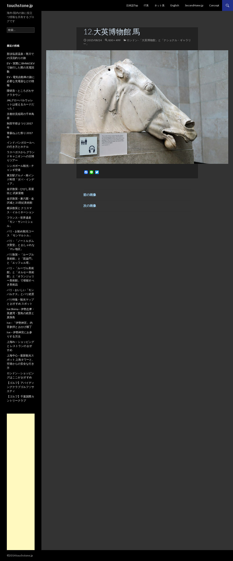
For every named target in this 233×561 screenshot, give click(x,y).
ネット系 (159, 5)
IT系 (146, 5)
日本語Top (132, 5)
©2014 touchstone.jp (20, 555)
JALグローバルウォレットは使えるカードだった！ (20, 104)
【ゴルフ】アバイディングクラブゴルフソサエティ (20, 387)
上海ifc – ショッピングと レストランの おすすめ (20, 346)
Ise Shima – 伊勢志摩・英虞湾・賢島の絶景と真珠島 (21, 313)
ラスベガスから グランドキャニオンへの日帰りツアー (21, 156)
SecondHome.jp (194, 5)
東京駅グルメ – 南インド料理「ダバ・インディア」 (20, 179)
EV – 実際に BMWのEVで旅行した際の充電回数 (21, 67)
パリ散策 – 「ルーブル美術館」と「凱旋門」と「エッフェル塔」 (20, 258)
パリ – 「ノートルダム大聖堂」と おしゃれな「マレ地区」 (21, 245)
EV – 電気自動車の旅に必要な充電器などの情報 (21, 81)
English (174, 5)
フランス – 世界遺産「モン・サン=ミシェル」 (20, 221)
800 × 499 (114, 40)
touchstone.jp (20, 5)
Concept (214, 5)
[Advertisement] (21, 482)
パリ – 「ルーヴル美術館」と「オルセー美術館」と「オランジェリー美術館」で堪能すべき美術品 (20, 276)
